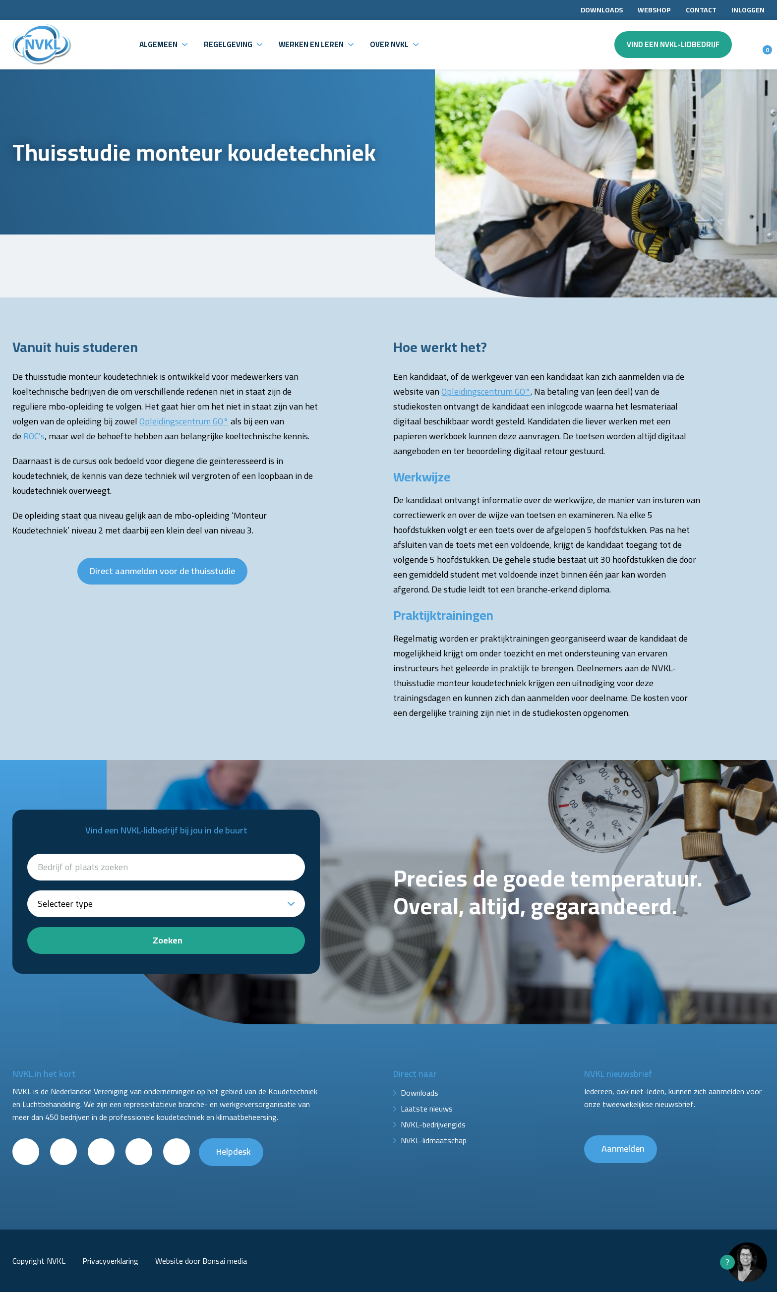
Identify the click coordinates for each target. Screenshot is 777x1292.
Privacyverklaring (110, 1260)
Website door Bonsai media (201, 1260)
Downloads (602, 9)
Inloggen (748, 9)
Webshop (654, 9)
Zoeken (167, 940)
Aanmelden (623, 1148)
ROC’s (34, 436)
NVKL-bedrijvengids (433, 1124)
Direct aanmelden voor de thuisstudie (162, 571)
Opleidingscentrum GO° (184, 421)
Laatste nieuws (427, 1108)
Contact (701, 9)
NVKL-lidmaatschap (434, 1140)
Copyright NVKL (38, 1260)
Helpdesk (233, 1151)
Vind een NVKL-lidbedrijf (673, 44)
